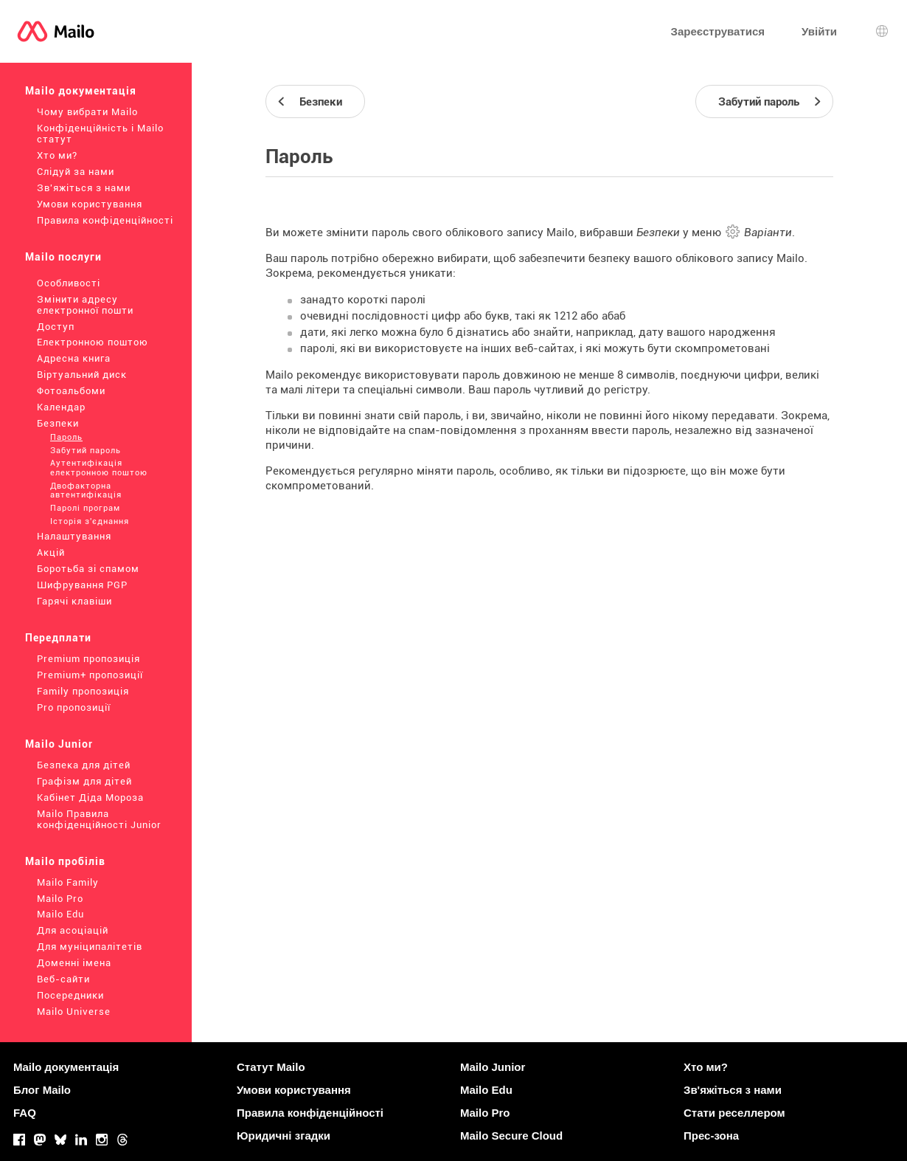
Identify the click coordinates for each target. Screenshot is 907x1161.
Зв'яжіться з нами (84, 187)
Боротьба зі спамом (88, 568)
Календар (61, 407)
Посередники (70, 995)
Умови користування (89, 204)
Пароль (66, 437)
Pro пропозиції (74, 707)
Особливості (68, 283)
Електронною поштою (92, 342)
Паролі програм (85, 508)
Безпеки (58, 423)
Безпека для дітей (84, 765)
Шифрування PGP (82, 584)
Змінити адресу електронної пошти (85, 305)
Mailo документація (80, 91)
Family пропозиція (83, 691)
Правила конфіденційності (105, 220)
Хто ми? (57, 155)
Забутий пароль (85, 450)
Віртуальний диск (82, 374)
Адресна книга (74, 358)
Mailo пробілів (65, 861)
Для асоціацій (72, 930)
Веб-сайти (63, 979)
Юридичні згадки (283, 1135)
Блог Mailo (42, 1090)
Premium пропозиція (88, 658)
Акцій (51, 552)
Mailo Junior (59, 744)
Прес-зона (711, 1135)
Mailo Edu (60, 914)
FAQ (24, 1112)
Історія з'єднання (89, 521)
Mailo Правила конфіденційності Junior (99, 819)
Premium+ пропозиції (90, 675)
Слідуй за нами (75, 171)
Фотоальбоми (71, 390)
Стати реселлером (734, 1112)
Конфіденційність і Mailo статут (100, 134)
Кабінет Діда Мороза (90, 797)
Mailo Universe (74, 1011)
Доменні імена (74, 962)
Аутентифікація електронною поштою (98, 468)
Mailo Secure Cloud (511, 1135)
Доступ (55, 326)
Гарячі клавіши (74, 601)
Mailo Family (68, 882)
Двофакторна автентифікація (86, 490)
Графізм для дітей (84, 781)
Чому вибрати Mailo (87, 111)
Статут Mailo (271, 1067)
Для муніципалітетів (89, 946)
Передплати (58, 638)
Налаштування (74, 536)
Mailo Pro (60, 898)
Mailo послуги (63, 257)
